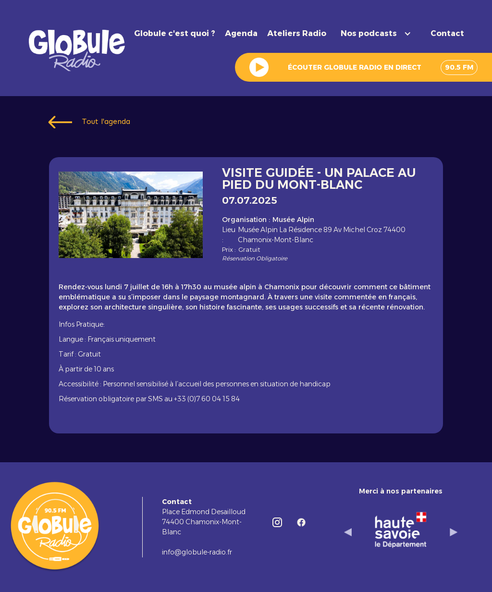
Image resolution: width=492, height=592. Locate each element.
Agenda (241, 33)
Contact (447, 33)
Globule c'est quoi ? (174, 33)
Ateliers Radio (296, 33)
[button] (378, 33)
